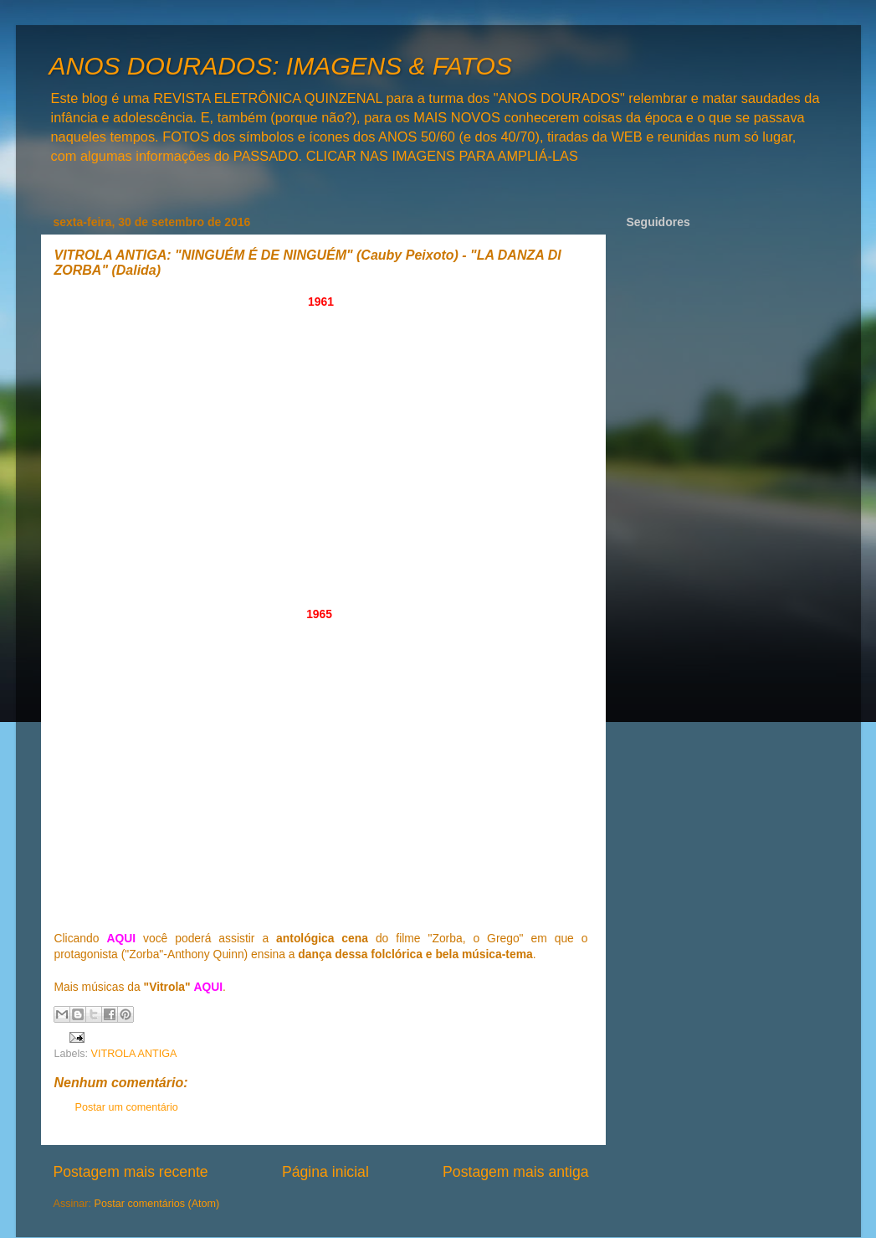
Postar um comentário (126, 1107)
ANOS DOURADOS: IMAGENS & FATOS (280, 66)
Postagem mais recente (131, 1171)
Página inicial (325, 1171)
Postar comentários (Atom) (157, 1204)
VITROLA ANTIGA (134, 1054)
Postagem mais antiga (515, 1171)
